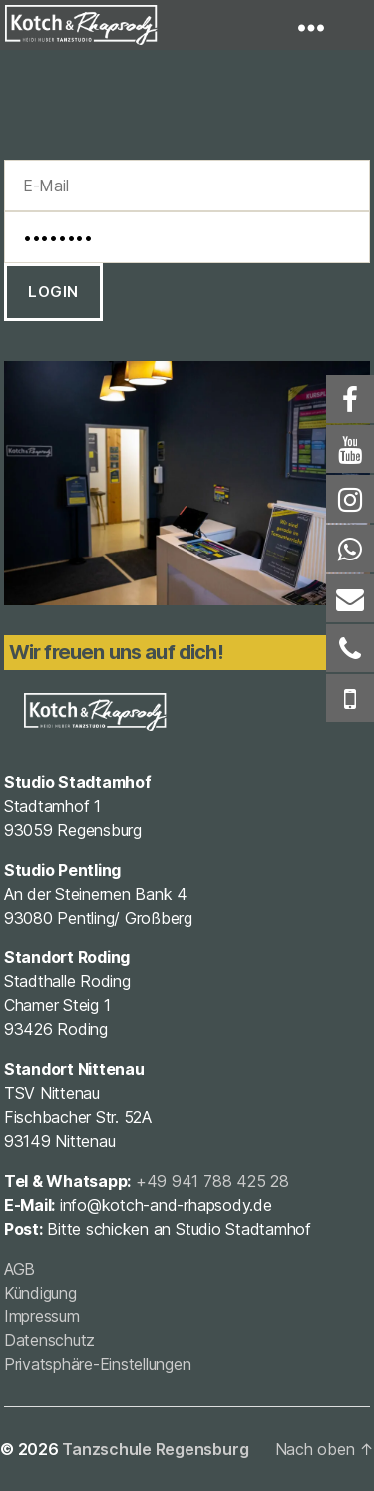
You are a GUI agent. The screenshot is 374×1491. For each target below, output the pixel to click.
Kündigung (40, 1293)
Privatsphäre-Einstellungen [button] (97, 1364)
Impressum (42, 1316)
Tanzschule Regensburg (155, 1449)
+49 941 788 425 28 (212, 1181)
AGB (19, 1269)
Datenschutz (49, 1340)
